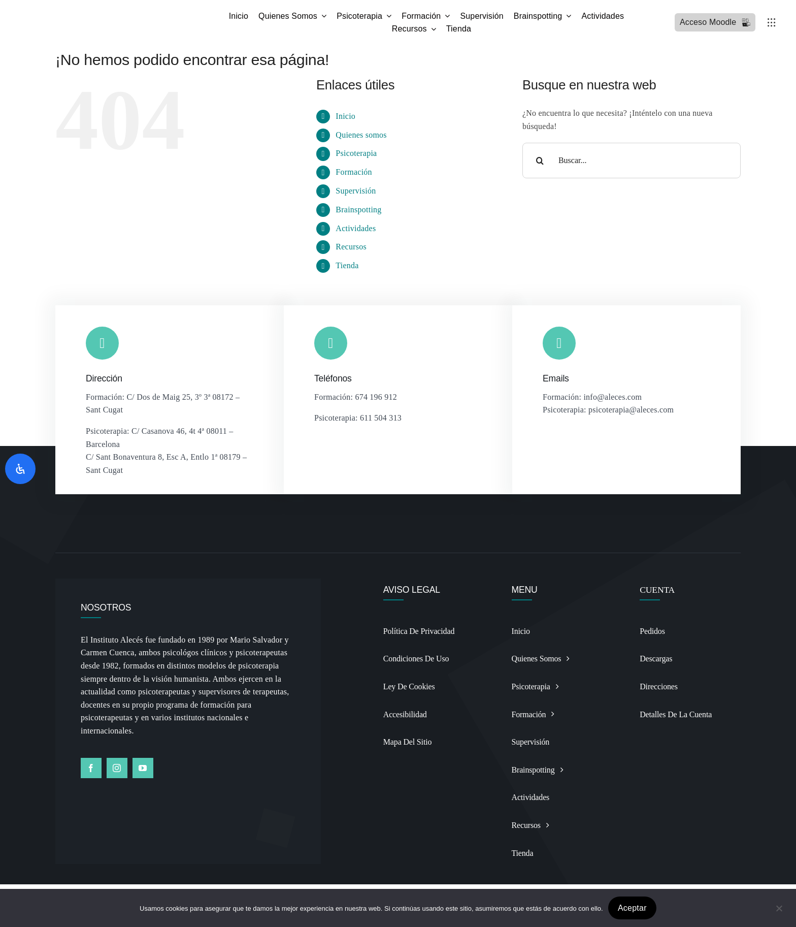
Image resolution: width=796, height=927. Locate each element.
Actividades (356, 228)
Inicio (345, 116)
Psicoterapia (356, 153)
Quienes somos (361, 135)
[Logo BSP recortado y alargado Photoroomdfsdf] (108, 12)
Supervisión (356, 190)
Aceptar (632, 908)
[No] (778, 908)
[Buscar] (540, 160)
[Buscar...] (631, 160)
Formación (354, 172)
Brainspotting (358, 209)
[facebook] (91, 768)
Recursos (351, 246)
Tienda (347, 265)
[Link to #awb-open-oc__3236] (772, 22)
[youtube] (142, 768)
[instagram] (117, 768)
